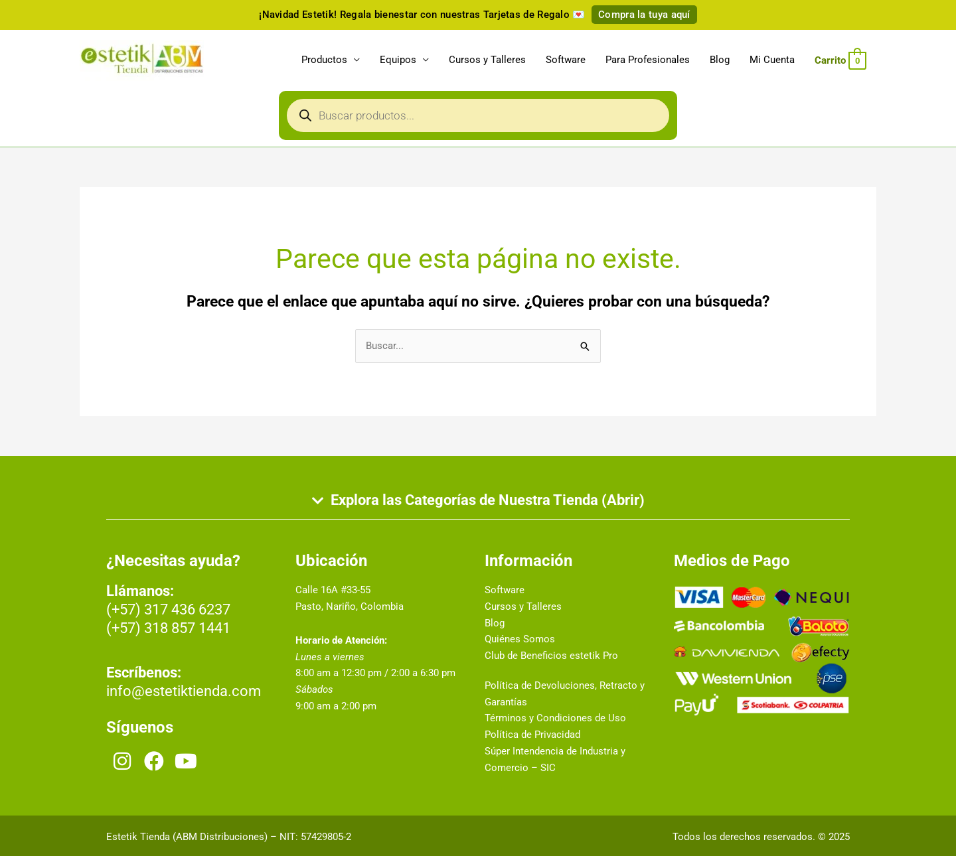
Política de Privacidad (532, 735)
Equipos (398, 60)
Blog (720, 60)
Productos (324, 60)
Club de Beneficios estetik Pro (551, 656)
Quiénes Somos (520, 639)
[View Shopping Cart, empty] (840, 60)
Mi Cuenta (772, 60)
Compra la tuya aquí (644, 15)
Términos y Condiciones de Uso (555, 718)
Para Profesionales (647, 60)
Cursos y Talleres (487, 60)
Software (566, 60)
